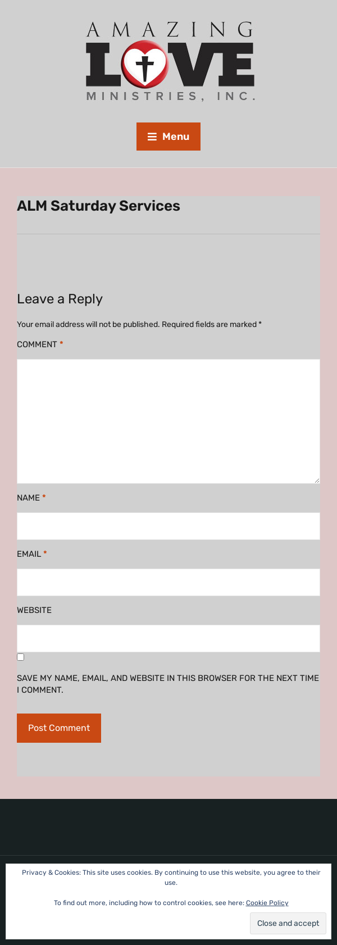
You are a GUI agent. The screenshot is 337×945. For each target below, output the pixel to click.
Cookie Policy (267, 903)
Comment (40, 344)
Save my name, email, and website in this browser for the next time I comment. (168, 684)
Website (34, 610)
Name (31, 498)
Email (32, 554)
